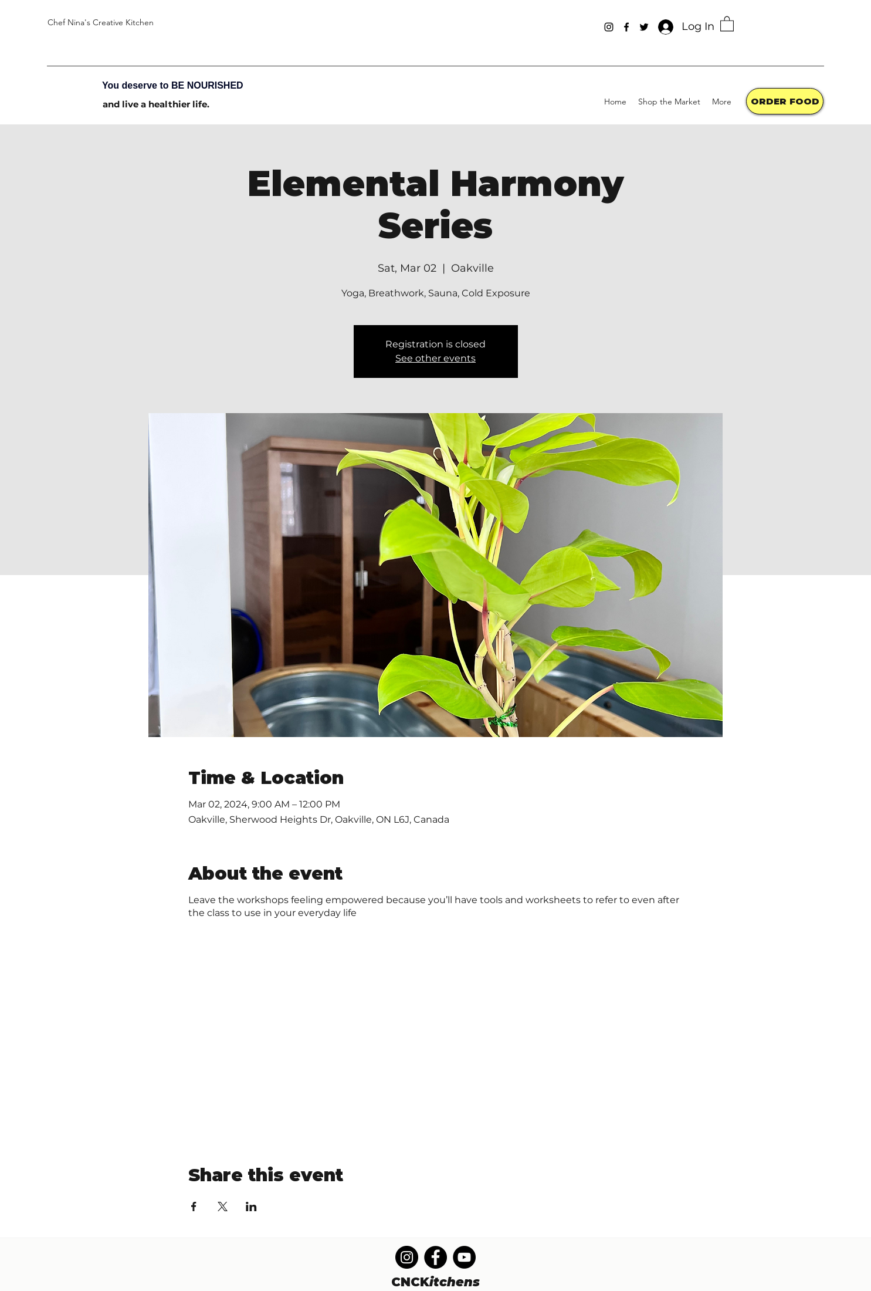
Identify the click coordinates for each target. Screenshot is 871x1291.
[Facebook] (626, 27)
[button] (727, 23)
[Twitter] (644, 27)
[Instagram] (609, 27)
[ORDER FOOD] (784, 101)
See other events (435, 358)
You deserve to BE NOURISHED (172, 85)
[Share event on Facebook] (193, 1206)
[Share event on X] (222, 1206)
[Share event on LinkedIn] (251, 1206)
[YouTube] (464, 1257)
